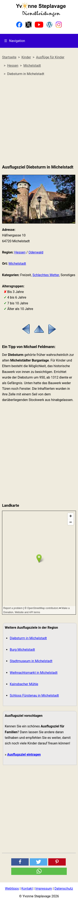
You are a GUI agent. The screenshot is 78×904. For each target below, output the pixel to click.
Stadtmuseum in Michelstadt (31, 661)
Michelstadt (17, 264)
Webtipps (12, 888)
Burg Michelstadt (22, 650)
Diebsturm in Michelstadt (28, 638)
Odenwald (35, 252)
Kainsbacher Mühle (24, 684)
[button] (20, 862)
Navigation (14, 41)
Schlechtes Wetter (45, 275)
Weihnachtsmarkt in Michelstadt (33, 673)
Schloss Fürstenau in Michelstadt (34, 695)
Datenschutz (63, 888)
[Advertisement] (39, 120)
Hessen (20, 252)
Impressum (43, 888)
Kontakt (27, 888)
